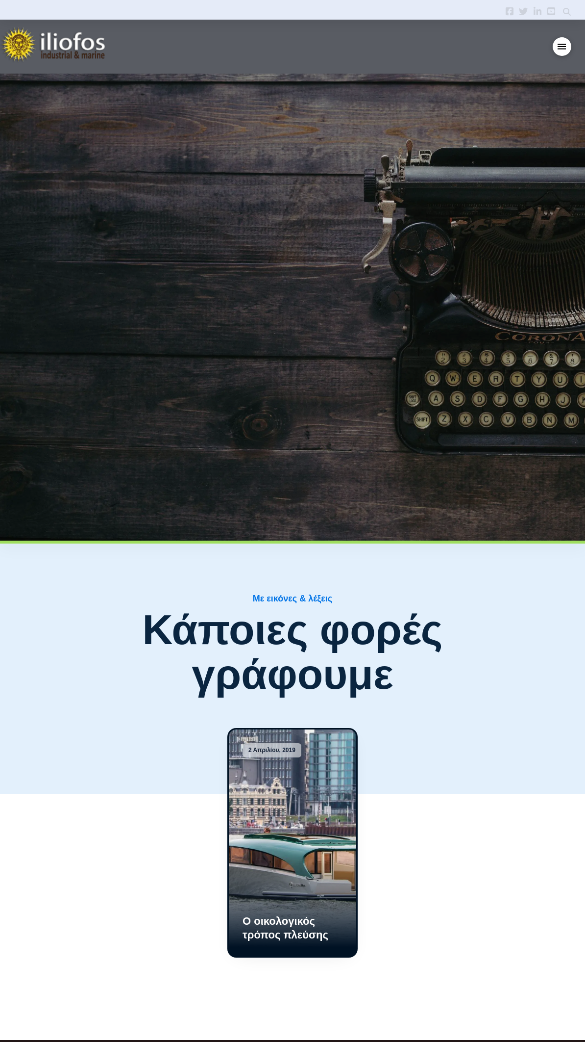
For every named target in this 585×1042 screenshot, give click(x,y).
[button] (562, 46)
